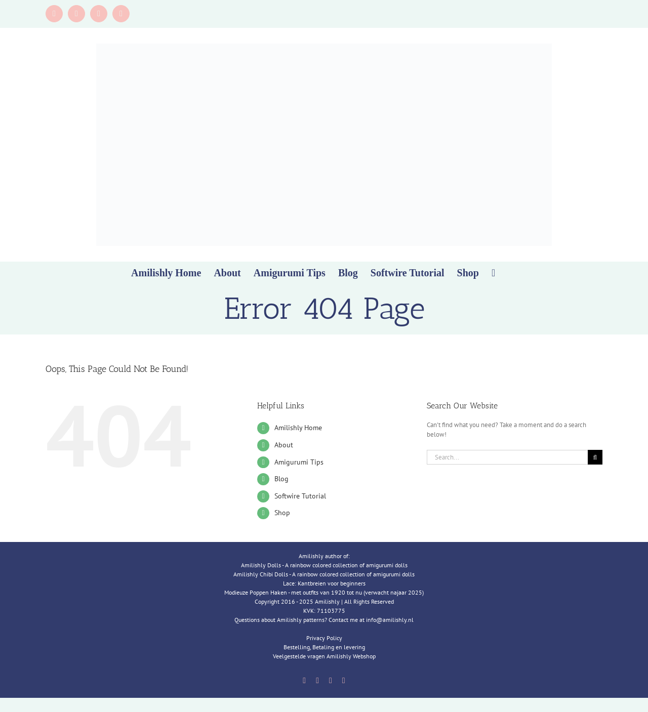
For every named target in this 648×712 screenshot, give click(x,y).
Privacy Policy (324, 638)
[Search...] (507, 457)
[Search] (595, 457)
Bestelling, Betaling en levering (324, 647)
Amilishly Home (298, 427)
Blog (281, 478)
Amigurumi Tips (298, 462)
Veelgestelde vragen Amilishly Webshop (324, 656)
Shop (282, 512)
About (283, 444)
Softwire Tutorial (300, 495)
